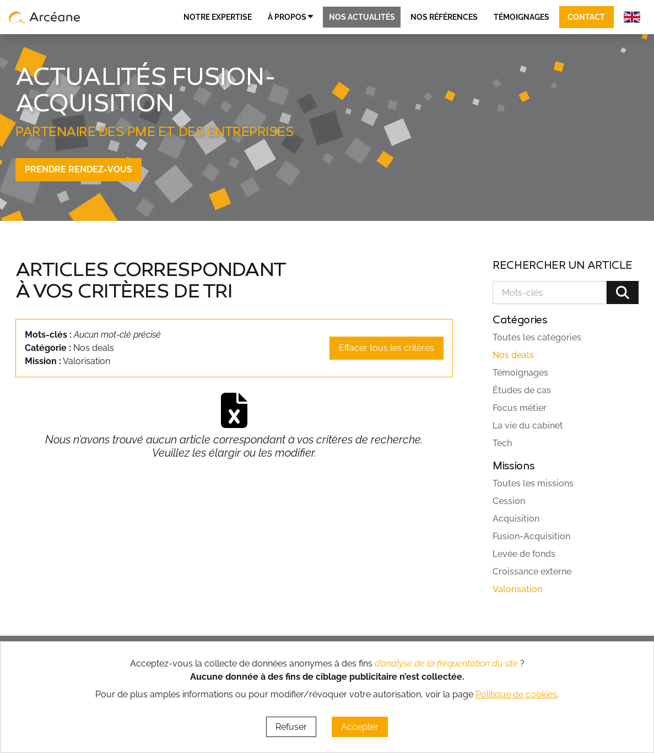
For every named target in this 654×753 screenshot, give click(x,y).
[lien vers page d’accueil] (44, 17)
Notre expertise (217, 16)
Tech (502, 443)
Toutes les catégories (537, 337)
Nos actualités (362, 16)
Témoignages (521, 16)
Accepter (360, 727)
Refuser (291, 727)
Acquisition (516, 518)
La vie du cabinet (528, 425)
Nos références (444, 16)
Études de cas (522, 390)
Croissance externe (532, 571)
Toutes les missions (533, 483)
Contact (586, 16)
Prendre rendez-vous (78, 169)
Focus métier (520, 408)
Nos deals (513, 355)
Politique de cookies (516, 694)
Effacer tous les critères (386, 348)
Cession (509, 501)
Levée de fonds (524, 554)
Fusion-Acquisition (531, 536)
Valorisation (517, 589)
